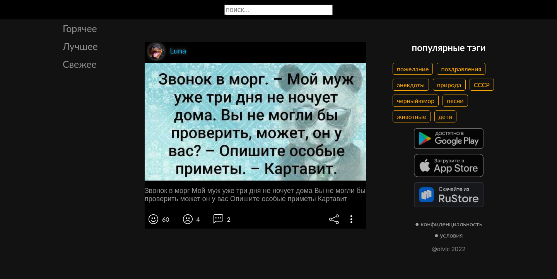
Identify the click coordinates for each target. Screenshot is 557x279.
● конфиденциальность (448, 223)
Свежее (80, 64)
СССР (482, 84)
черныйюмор (415, 100)
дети (445, 116)
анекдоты (411, 84)
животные (411, 116)
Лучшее (80, 46)
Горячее (80, 28)
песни (455, 100)
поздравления (461, 68)
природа (449, 84)
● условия (449, 235)
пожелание (413, 68)
